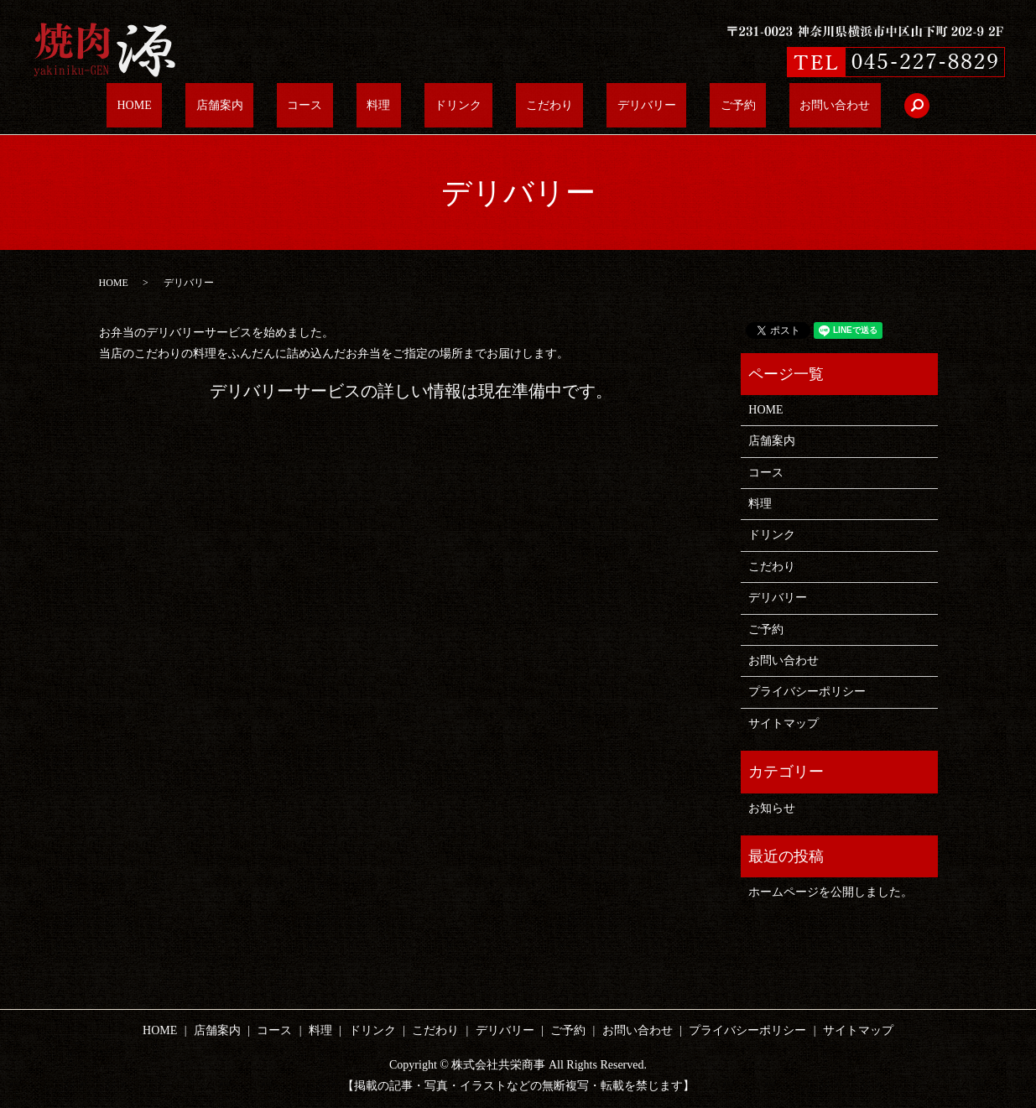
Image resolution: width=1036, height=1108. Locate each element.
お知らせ (771, 808)
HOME (217, 106)
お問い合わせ (751, 106)
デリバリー (604, 106)
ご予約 (675, 106)
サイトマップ (783, 723)
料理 (399, 106)
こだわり (528, 106)
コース (346, 106)
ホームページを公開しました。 (830, 892)
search (823, 105)
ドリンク (458, 106)
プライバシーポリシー (807, 691)
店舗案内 (281, 106)
